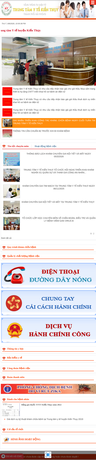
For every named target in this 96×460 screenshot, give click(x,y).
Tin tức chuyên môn (18, 146)
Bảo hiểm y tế (14, 358)
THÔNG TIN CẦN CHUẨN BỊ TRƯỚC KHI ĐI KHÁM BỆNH (36, 133)
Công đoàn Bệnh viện (18, 368)
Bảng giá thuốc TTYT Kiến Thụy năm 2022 (41, 404)
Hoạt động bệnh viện (45, 146)
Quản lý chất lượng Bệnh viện (23, 256)
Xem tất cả (6, 238)
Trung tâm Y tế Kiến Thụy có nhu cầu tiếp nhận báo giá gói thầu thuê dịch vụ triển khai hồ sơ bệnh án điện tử (48, 102)
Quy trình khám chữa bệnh (21, 247)
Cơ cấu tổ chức (15, 429)
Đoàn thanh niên (15, 377)
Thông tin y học (15, 349)
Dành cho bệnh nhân (18, 399)
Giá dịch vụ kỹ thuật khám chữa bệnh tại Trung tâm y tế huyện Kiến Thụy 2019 (45, 419)
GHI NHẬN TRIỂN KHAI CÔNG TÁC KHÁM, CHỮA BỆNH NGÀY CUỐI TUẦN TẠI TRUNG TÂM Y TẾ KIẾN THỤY (48, 123)
